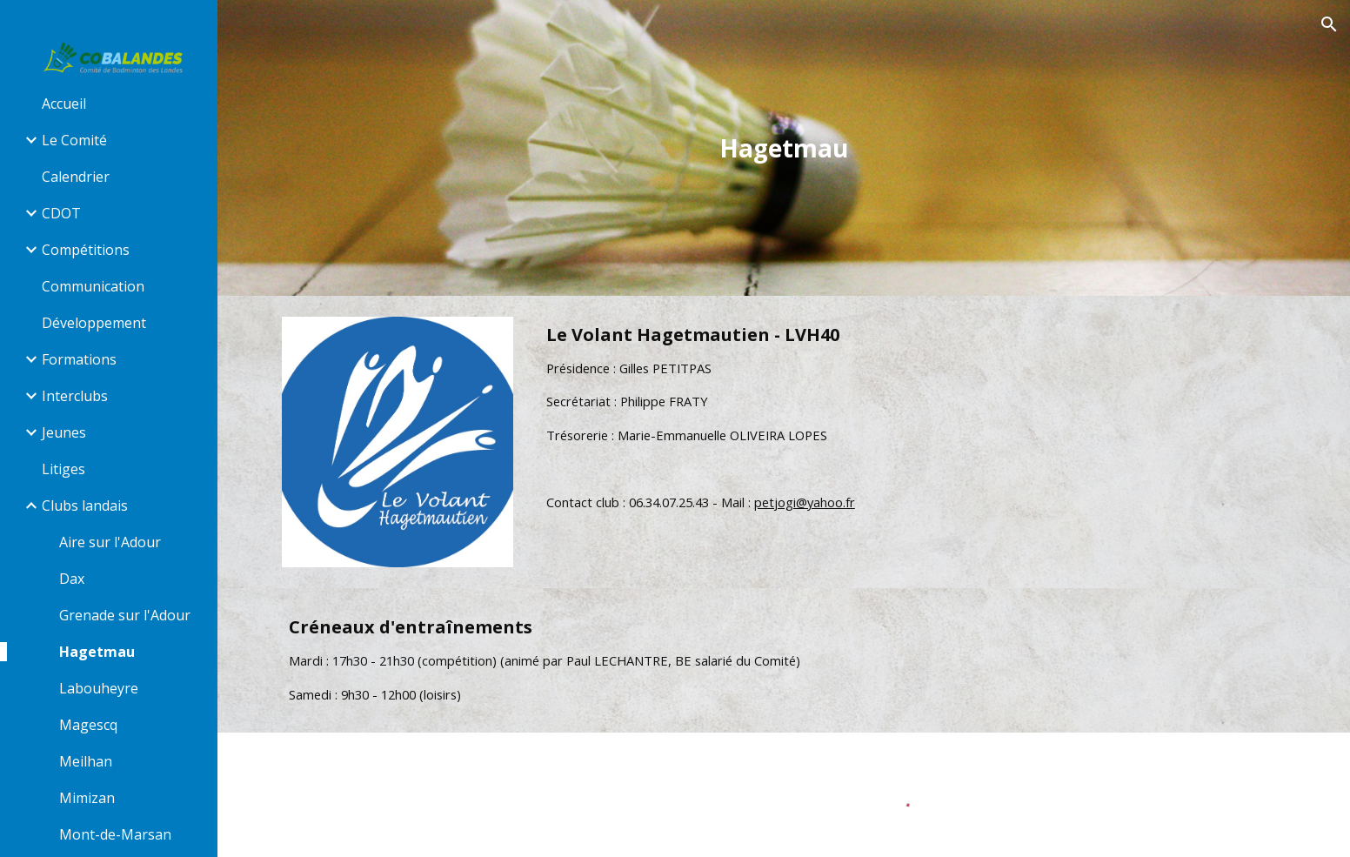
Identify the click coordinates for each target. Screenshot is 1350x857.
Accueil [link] (64, 103)
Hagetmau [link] (97, 651)
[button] (1329, 24)
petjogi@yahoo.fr (804, 502)
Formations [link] (79, 359)
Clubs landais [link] (85, 505)
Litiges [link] (63, 469)
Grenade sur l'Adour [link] (124, 615)
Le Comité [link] (74, 140)
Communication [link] (93, 286)
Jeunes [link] (64, 432)
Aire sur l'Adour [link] (110, 542)
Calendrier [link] (76, 176)
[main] (783, 148)
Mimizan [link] (87, 797)
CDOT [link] (61, 213)
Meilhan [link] (85, 761)
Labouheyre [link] (98, 688)
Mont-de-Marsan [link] (115, 834)
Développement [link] (94, 322)
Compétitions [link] (86, 249)
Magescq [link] (88, 724)
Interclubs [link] (75, 395)
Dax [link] (71, 578)
